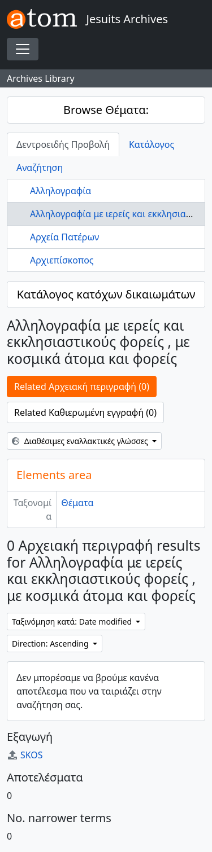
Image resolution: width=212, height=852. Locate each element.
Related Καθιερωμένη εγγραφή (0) (85, 412)
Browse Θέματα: (106, 109)
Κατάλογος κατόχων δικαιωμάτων (106, 294)
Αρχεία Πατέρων (64, 237)
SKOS (25, 755)
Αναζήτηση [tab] (39, 167)
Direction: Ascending (51, 643)
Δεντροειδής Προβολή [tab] (63, 144)
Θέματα (77, 503)
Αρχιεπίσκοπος (62, 260)
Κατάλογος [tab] (151, 144)
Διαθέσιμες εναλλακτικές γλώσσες (81, 441)
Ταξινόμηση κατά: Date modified (73, 621)
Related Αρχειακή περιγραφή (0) (81, 386)
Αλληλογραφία (60, 191)
